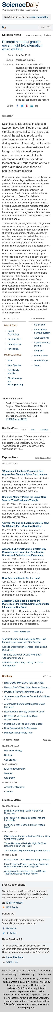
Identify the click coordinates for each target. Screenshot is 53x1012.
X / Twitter (11, 933)
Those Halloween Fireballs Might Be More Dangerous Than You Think (25, 844)
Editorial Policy (27, 974)
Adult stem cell (41, 338)
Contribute (32, 970)
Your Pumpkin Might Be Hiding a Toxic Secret (27, 850)
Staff (21, 970)
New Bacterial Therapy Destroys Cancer (24, 711)
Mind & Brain (10, 325)
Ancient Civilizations (14, 787)
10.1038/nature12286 (16, 419)
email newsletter (39, 17)
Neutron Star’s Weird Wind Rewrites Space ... (27, 687)
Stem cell (39, 350)
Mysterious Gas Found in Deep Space (23, 724)
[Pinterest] (27, 106)
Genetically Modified (13, 372)
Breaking (7, 676)
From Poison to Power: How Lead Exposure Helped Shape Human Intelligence (26, 865)
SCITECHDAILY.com (22, 632)
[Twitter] (22, 106)
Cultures (8, 791)
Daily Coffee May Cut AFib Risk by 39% (24, 683)
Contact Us (12, 962)
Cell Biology (10, 760)
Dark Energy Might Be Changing (20, 728)
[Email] (36, 106)
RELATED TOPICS (11, 319)
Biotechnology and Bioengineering (15, 381)
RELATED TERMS (38, 319)
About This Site (8, 970)
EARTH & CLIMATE (10, 764)
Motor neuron (41, 355)
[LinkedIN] (31, 106)
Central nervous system (42, 344)
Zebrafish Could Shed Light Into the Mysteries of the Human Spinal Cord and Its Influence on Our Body (25, 604)
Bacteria (8, 755)
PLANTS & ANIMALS (10, 746)
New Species (14, 365)
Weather (8, 773)
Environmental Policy (14, 769)
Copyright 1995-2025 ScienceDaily (20, 978)
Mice (10, 360)
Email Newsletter (14, 903)
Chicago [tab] (44, 429)
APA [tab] (33, 429)
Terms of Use (44, 974)
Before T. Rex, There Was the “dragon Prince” (27, 859)
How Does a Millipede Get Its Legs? (21, 578)
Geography (9, 778)
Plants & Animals (12, 355)
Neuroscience (14, 344)
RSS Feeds (12, 907)
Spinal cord (40, 325)
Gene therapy (41, 360)
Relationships (14, 339)
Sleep (37, 365)
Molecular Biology (13, 750)
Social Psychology (13, 332)
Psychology (13, 349)
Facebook (11, 928)
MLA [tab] (23, 429)
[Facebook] (17, 106)
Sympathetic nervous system (42, 331)
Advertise (45, 970)
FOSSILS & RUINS (9, 782)
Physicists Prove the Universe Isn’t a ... (23, 692)
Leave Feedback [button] (14, 957)
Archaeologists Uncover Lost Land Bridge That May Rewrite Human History (25, 872)
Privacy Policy (9, 974)
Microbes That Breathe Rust (18, 733)
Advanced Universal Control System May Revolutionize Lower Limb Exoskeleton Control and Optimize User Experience (24, 552)
